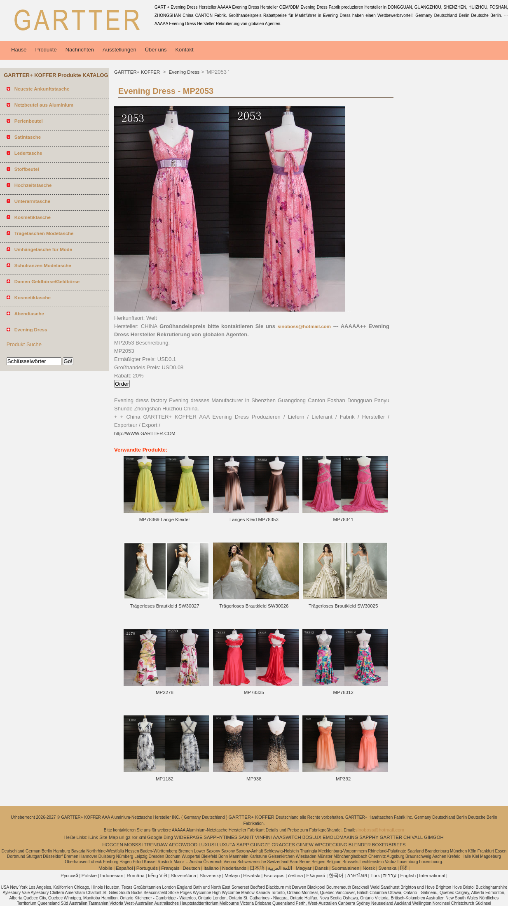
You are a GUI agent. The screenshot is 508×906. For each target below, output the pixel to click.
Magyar (303, 868)
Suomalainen (345, 868)
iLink (93, 837)
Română (136, 875)
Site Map (108, 837)
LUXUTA (226, 844)
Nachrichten (80, 50)
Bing (168, 837)
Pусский (69, 875)
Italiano (211, 868)
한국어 (336, 875)
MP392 (343, 778)
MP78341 (343, 519)
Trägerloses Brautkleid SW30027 (164, 605)
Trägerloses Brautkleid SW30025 (343, 605)
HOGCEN (112, 844)
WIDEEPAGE (188, 837)
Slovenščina (183, 875)
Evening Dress (183, 72)
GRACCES (283, 844)
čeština (295, 875)
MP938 (253, 778)
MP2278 (164, 692)
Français (170, 868)
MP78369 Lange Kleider (164, 519)
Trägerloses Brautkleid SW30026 (253, 605)
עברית (390, 875)
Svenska (387, 868)
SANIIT (246, 837)
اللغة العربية (280, 868)
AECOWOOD (183, 844)
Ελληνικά (316, 875)
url (121, 837)
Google (154, 837)
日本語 (257, 868)
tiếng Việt (157, 875)
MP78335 (254, 692)
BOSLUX (312, 837)
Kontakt (184, 50)
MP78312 (343, 692)
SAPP (242, 844)
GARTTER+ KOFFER (137, 72)
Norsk (369, 868)
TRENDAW (156, 844)
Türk (375, 875)
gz (128, 837)
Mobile (105, 868)
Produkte (46, 50)
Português (147, 868)
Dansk (321, 868)
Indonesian (111, 875)
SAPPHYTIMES (220, 837)
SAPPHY (369, 837)
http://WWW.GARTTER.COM (145, 433)
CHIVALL (413, 837)
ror (135, 837)
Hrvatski (251, 875)
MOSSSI (133, 844)
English (408, 875)
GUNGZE (260, 844)
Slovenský (210, 875)
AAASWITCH (287, 837)
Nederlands (234, 868)
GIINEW (305, 844)
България (274, 875)
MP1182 (164, 778)
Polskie (89, 875)
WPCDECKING (331, 844)
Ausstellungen (119, 50)
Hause (19, 50)
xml (142, 837)
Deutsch (191, 868)
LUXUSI (207, 844)
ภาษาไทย (357, 875)
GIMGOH (434, 837)
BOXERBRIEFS (389, 844)
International (432, 875)
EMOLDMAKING (340, 837)
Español (124, 868)
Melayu (232, 875)
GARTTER (391, 837)
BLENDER (360, 844)
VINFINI (263, 837)
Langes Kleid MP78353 (254, 519)
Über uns (156, 50)
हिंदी (403, 868)
